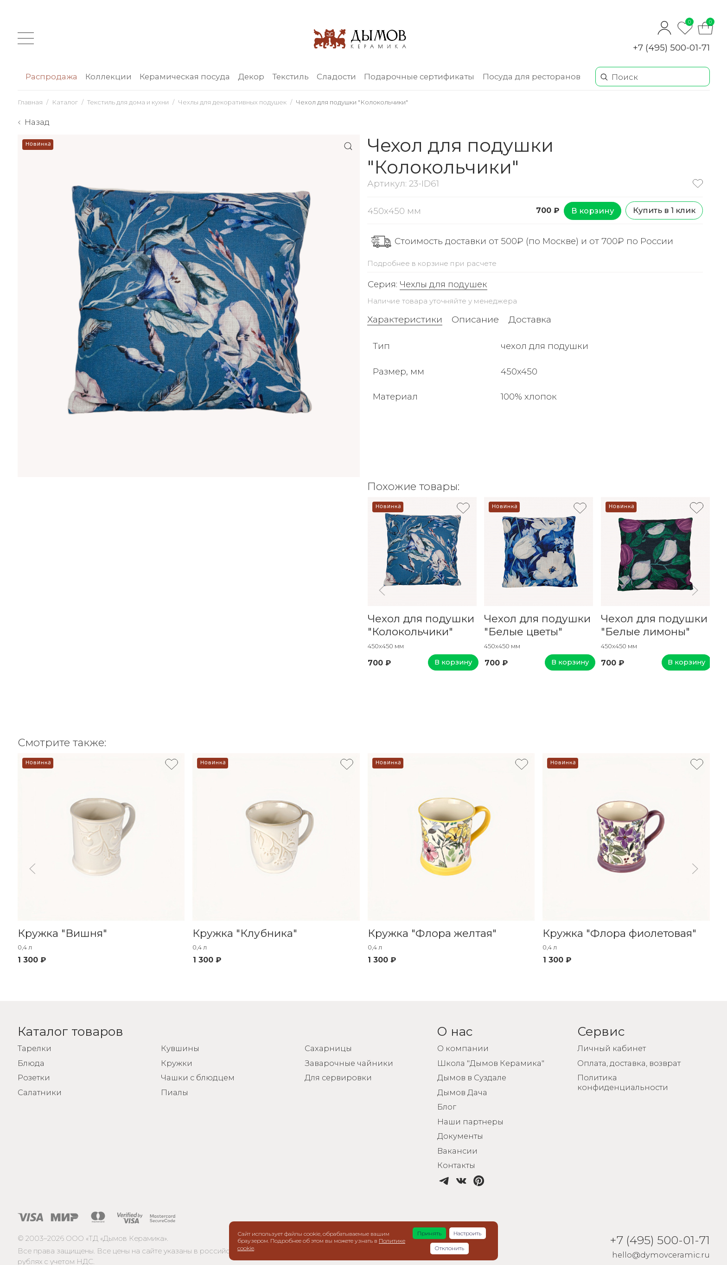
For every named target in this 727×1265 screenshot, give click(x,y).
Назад (37, 122)
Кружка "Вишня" (62, 934)
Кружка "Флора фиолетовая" (619, 934)
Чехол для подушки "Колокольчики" (420, 626)
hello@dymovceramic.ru (660, 1255)
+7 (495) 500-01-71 (671, 47)
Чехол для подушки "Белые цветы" (537, 626)
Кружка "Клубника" (244, 934)
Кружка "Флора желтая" (431, 934)
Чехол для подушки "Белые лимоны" (654, 626)
